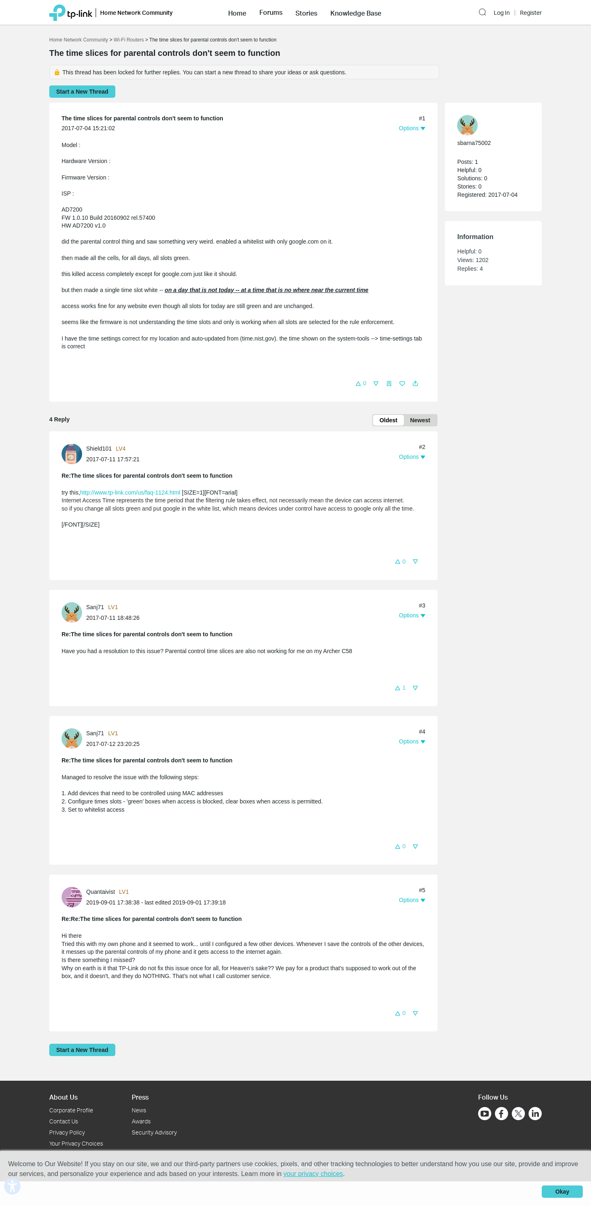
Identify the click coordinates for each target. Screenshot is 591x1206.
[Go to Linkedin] (535, 1113)
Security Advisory (154, 1132)
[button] (237, 12)
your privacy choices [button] (313, 1173)
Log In (502, 13)
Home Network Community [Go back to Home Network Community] (78, 40)
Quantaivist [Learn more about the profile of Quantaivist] (100, 891)
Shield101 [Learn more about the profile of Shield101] (99, 448)
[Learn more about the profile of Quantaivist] (74, 896)
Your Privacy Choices (76, 1143)
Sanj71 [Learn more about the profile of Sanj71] (95, 607)
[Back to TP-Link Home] (70, 12)
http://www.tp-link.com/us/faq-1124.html (130, 492)
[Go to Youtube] (484, 1113)
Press (140, 1097)
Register (531, 13)
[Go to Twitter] (518, 1114)
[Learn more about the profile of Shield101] (74, 453)
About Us (63, 1097)
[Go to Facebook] (501, 1113)
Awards (141, 1121)
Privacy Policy (67, 1132)
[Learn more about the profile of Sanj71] (74, 611)
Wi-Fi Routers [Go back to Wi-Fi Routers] (129, 40)
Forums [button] (270, 12)
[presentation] (72, 454)
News (139, 1110)
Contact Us (63, 1121)
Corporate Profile (71, 1110)
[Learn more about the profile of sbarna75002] (489, 125)
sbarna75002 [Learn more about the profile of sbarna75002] (474, 143)
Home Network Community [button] (136, 12)
